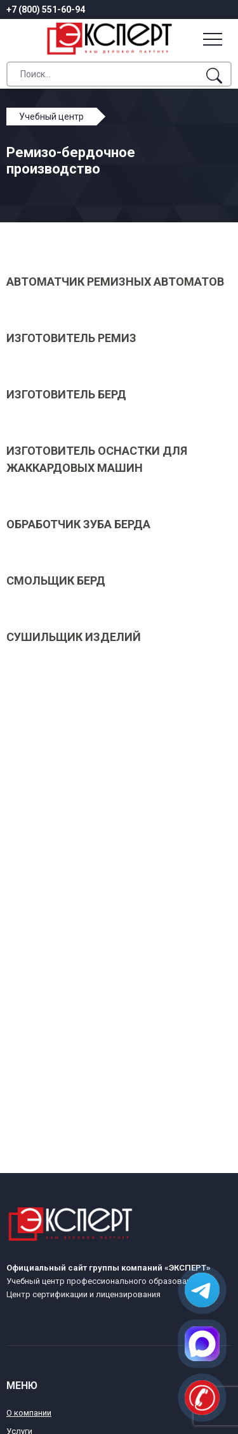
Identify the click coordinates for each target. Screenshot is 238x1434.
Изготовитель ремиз (71, 338)
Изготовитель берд (66, 394)
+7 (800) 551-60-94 (45, 9)
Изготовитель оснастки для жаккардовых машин (96, 459)
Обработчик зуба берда (78, 524)
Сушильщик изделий (73, 637)
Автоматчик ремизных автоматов (115, 281)
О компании (28, 1413)
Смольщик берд (55, 580)
